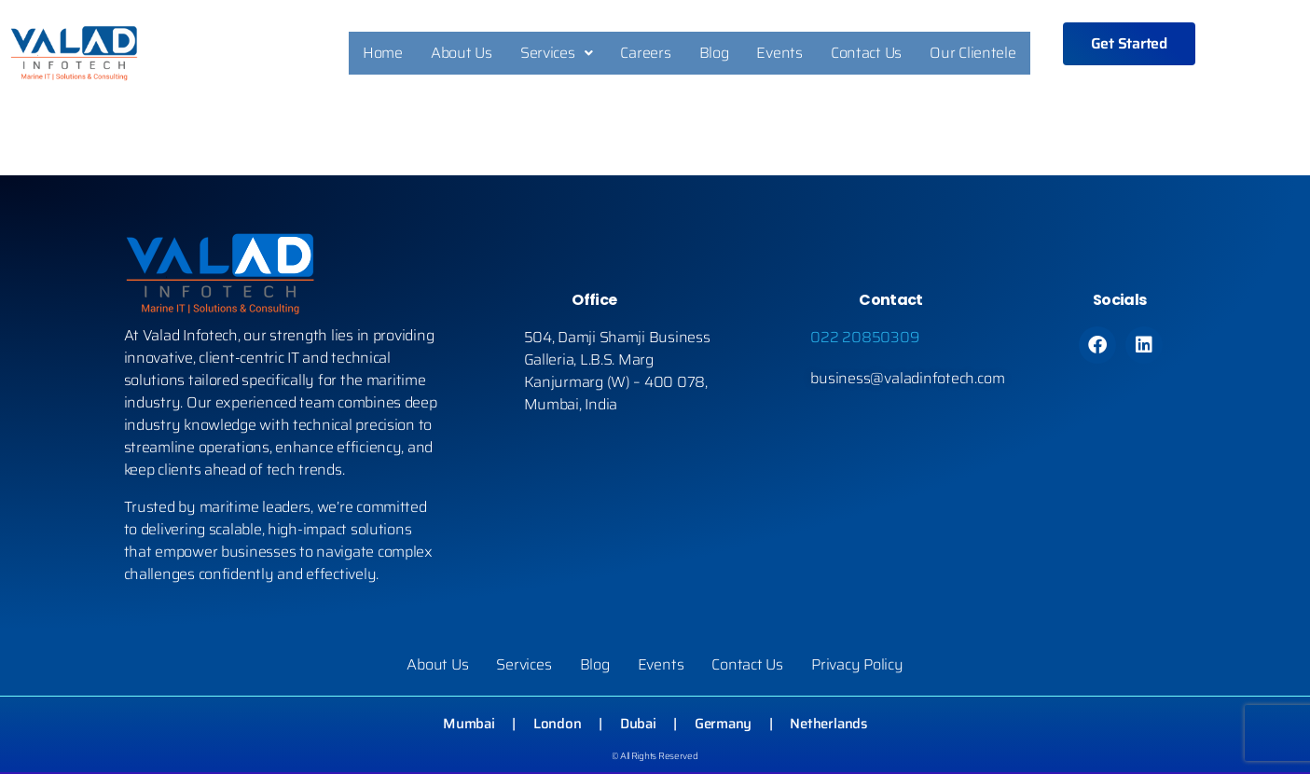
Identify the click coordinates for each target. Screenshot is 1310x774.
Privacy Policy (857, 667)
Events (779, 54)
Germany (723, 726)
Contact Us (866, 54)
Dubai (638, 726)
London (557, 726)
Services (556, 54)
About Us (461, 54)
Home (383, 54)
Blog (714, 54)
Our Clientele (973, 54)
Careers (645, 54)
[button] (556, 55)
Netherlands (828, 726)
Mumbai (469, 726)
